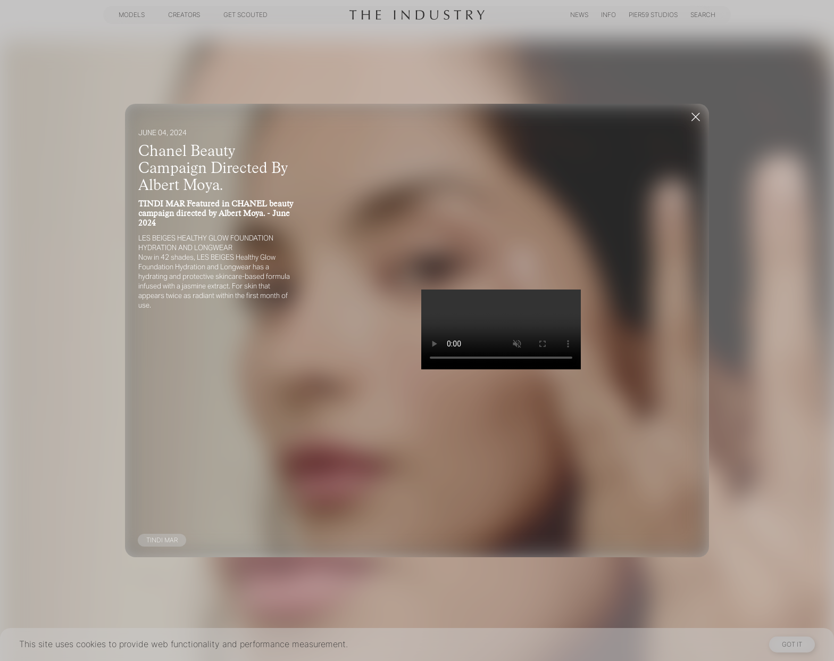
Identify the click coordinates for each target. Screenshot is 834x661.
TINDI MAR (162, 540)
